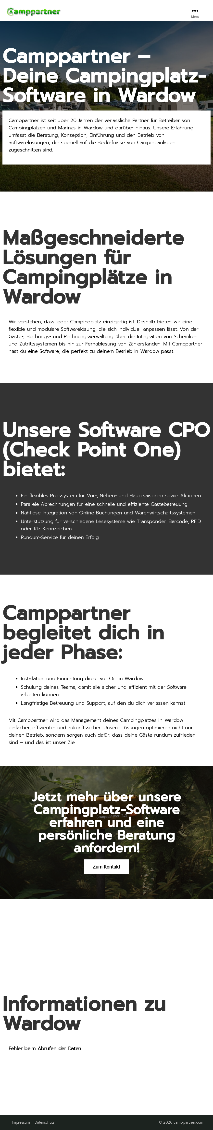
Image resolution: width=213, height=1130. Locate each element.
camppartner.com (188, 1122)
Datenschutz (44, 1122)
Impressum (21, 1122)
